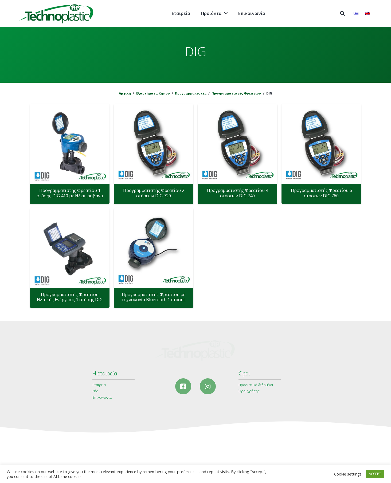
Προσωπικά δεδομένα (255, 384)
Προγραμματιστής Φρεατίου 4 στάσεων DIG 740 (237, 192)
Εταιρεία (99, 384)
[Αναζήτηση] (342, 13)
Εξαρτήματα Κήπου (153, 93)
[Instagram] (208, 386)
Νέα (95, 390)
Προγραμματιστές (190, 93)
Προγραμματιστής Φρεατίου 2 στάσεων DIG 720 (153, 192)
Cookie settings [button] (348, 474)
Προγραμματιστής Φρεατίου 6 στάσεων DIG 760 (321, 192)
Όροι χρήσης (249, 390)
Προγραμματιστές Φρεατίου (236, 93)
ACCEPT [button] (375, 473)
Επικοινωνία (102, 397)
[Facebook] (183, 386)
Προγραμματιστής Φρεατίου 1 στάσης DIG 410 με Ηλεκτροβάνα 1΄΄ (70, 195)
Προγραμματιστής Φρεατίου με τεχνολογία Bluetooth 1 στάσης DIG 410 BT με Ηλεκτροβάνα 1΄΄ (154, 300)
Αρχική (125, 93)
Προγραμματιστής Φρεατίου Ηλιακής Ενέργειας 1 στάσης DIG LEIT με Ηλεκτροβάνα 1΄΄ (70, 300)
